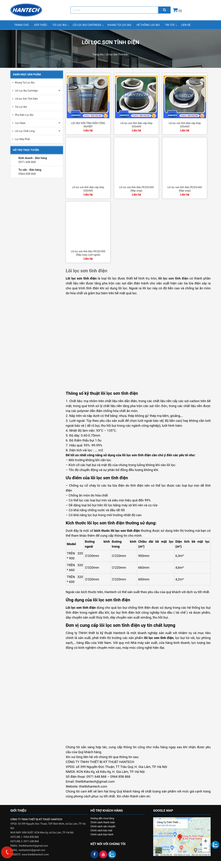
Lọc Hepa (20, 123)
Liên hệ (185, 25)
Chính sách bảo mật (101, 830)
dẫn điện (161, 406)
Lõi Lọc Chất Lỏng (25, 131)
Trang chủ (21, 25)
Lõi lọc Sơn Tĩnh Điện (26, 98)
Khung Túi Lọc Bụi (119, 25)
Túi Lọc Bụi (59, 25)
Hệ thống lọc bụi (148, 25)
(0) (177, 10)
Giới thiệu (40, 25)
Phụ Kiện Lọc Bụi (24, 114)
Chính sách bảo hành (101, 834)
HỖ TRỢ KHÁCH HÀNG (106, 810)
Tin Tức (170, 25)
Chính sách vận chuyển (103, 826)
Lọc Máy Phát (22, 139)
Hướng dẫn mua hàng (102, 818)
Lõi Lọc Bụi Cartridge (87, 25)
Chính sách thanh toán (102, 822)
